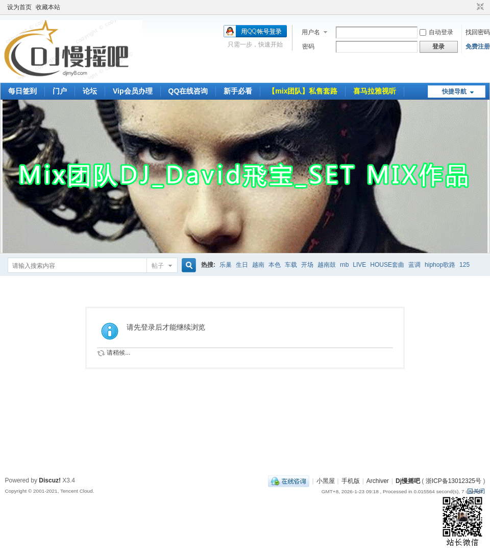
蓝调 (414, 264)
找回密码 (477, 32)
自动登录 (436, 32)
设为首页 (19, 7)
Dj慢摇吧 (408, 481)
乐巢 (225, 264)
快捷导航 (454, 91)
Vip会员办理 (133, 91)
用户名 (311, 32)
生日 (242, 264)
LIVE (359, 264)
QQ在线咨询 (188, 91)
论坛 (90, 91)
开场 (307, 264)
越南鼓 (326, 264)
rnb (344, 264)
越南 (258, 264)
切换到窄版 (479, 7)
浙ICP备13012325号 (453, 481)
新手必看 (238, 91)
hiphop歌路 (440, 264)
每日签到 (22, 91)
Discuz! (50, 480)
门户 (60, 91)
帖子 (158, 265)
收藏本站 (48, 7)
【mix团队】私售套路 (302, 91)
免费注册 (477, 46)
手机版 (350, 481)
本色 (274, 264)
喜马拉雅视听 (374, 91)
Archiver (377, 481)
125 (464, 264)
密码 (308, 46)
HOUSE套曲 (387, 264)
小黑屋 (325, 481)
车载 (291, 264)
